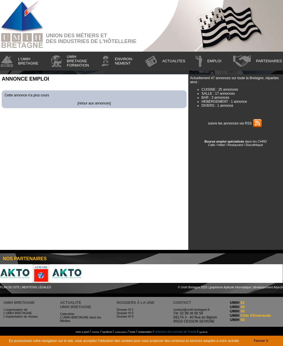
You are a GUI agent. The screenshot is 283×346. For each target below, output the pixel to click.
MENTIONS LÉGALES (36, 287)
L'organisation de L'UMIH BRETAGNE (17, 311)
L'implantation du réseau (20, 316)
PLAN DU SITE (10, 287)
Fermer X (261, 341)
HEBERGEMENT (214, 102)
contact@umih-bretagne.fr (191, 309)
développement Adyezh (268, 287)
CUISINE (208, 90)
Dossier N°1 (125, 309)
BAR (205, 98)
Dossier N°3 (125, 316)
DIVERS (207, 106)
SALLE (206, 94)
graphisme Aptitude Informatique (230, 287)
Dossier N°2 (125, 313)
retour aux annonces (94, 103)
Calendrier (67, 314)
